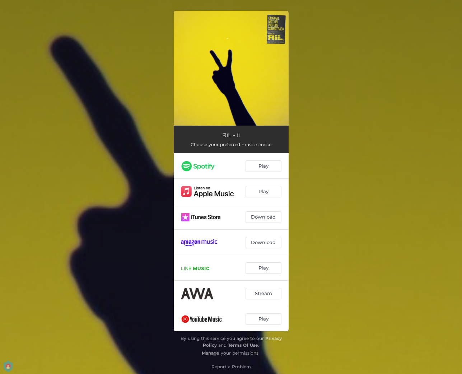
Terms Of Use (243, 345)
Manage (210, 353)
